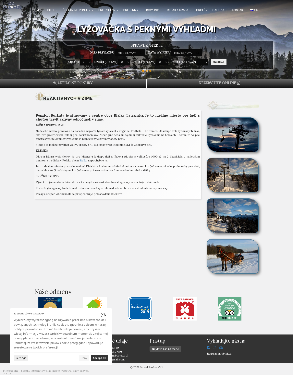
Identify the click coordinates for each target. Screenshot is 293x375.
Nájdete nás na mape (165, 349)
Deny (84, 358)
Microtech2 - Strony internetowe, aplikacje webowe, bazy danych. (46, 370)
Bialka (83, 160)
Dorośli (73, 62)
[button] (255, 10)
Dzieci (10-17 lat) (183, 62)
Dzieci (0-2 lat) (105, 62)
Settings (21, 358)
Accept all (99, 358)
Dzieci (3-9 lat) (143, 62)
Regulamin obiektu (219, 353)
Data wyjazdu (159, 52)
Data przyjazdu (102, 52)
